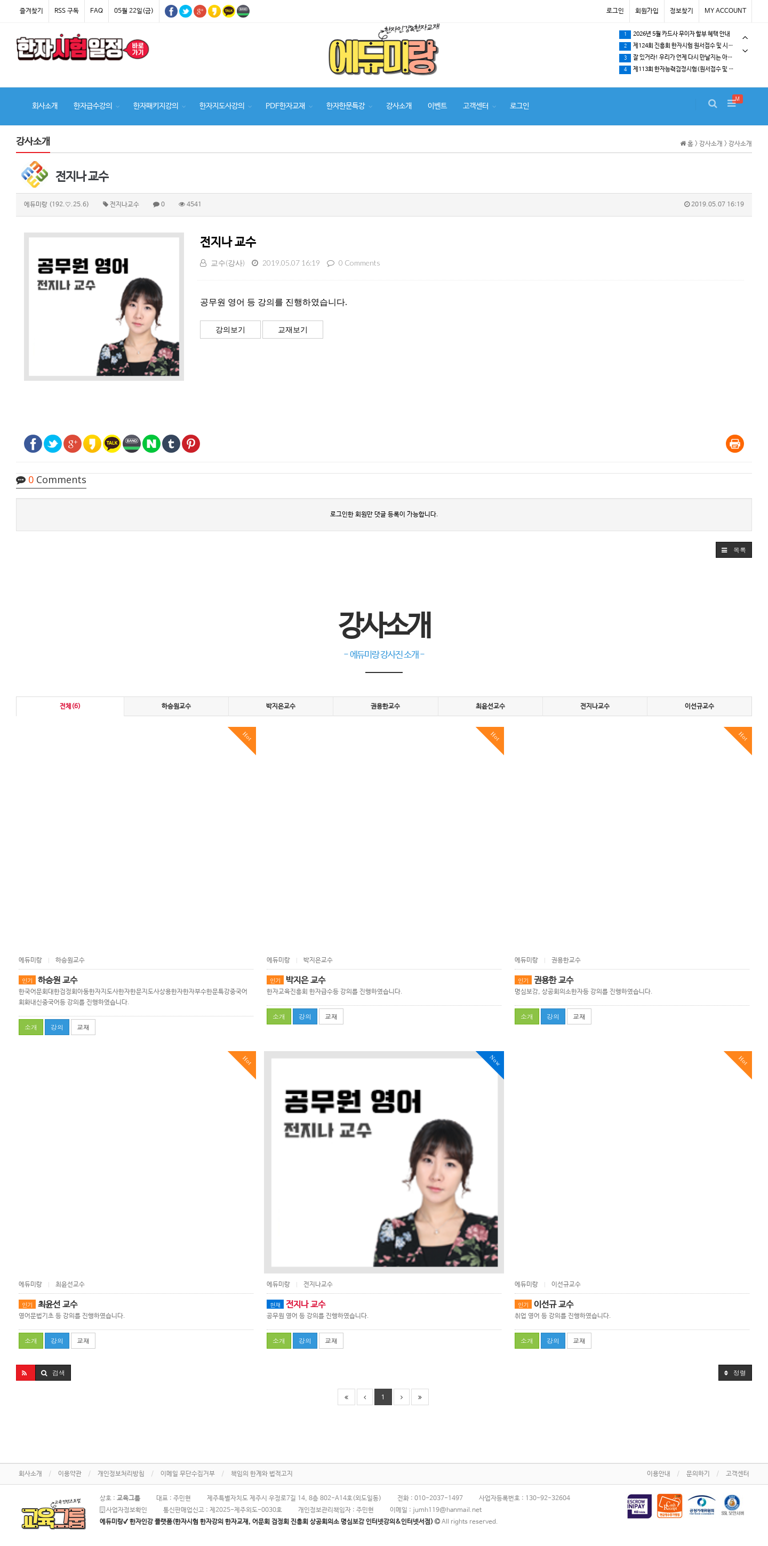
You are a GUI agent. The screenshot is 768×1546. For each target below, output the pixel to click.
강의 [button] (57, 1026)
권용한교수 (385, 706)
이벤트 (437, 106)
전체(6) (70, 706)
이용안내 (658, 1474)
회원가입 (647, 11)
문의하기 (698, 1474)
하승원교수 (176, 706)
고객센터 (476, 106)
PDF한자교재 (285, 106)
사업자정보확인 (123, 1510)
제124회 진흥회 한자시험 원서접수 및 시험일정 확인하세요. (685, 46)
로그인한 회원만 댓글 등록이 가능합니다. (384, 514)
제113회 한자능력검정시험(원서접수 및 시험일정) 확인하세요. (685, 70)
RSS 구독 (66, 11)
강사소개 (399, 106)
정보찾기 (681, 11)
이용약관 (70, 1474)
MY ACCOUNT (725, 11)
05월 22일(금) (134, 11)
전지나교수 (595, 706)
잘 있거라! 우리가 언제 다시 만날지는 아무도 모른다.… (685, 58)
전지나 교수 (228, 243)
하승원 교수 (48, 980)
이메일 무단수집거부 (188, 1474)
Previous (745, 37)
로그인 (615, 11)
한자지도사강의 (221, 106)
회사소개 (45, 106)
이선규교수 (699, 706)
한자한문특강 (345, 106)
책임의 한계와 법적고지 (262, 1474)
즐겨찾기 (31, 11)
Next (745, 51)
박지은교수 (280, 706)
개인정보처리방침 (121, 1474)
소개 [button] (31, 1026)
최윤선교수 (490, 706)
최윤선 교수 (48, 1305)
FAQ (96, 11)
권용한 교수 (544, 980)
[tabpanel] (82, 49)
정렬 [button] (735, 1372)
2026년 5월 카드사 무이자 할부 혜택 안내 (674, 34)
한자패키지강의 (155, 106)
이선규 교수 (544, 1305)
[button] (734, 550)
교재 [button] (83, 1026)
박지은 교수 (296, 980)
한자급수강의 (93, 106)
